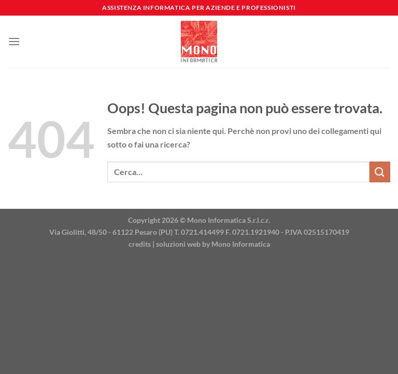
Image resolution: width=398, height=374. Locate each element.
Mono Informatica (240, 243)
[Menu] (14, 41)
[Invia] (379, 172)
